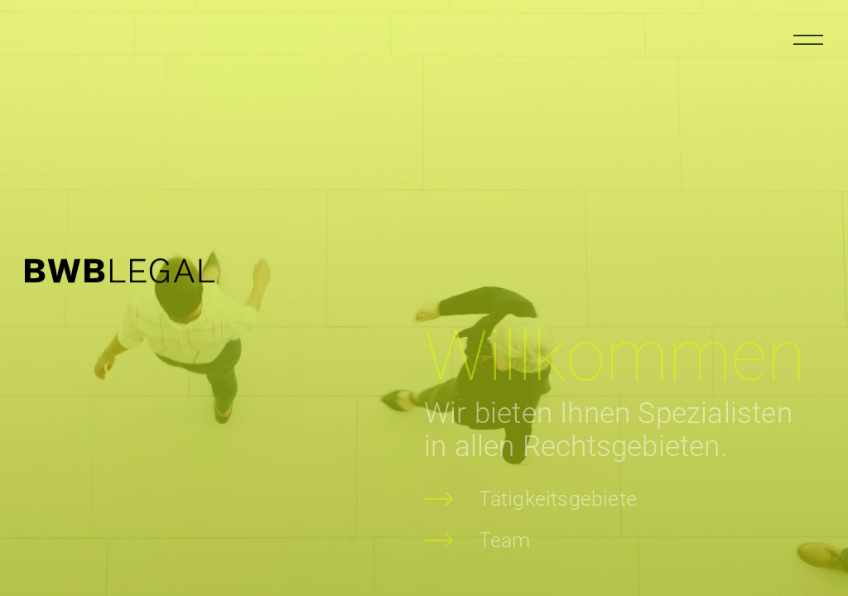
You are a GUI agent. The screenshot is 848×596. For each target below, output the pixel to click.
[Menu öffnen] (808, 40)
